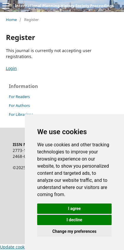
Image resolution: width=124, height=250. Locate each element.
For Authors (19, 105)
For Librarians (21, 114)
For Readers (19, 96)
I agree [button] (74, 208)
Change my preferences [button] (74, 231)
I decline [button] (74, 219)
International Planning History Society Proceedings (64, 5)
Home (11, 19)
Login (11, 68)
